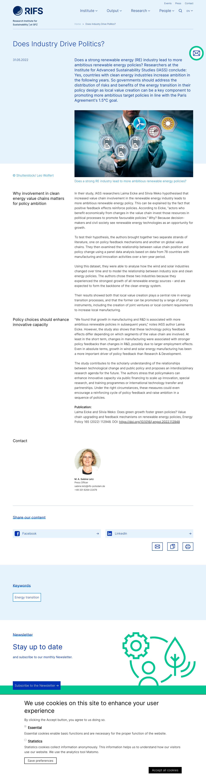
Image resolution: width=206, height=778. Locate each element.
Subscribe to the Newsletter (35, 685)
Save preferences (40, 761)
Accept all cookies (165, 770)
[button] (172, 546)
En (188, 10)
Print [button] (188, 546)
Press (178, 3)
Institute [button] (87, 10)
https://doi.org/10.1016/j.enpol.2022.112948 (149, 422)
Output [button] (113, 10)
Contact (189, 3)
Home (77, 24)
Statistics (35, 741)
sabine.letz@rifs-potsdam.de (89, 486)
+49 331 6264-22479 (85, 489)
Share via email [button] (157, 546)
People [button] (165, 10)
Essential (35, 727)
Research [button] (139, 10)
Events (168, 3)
